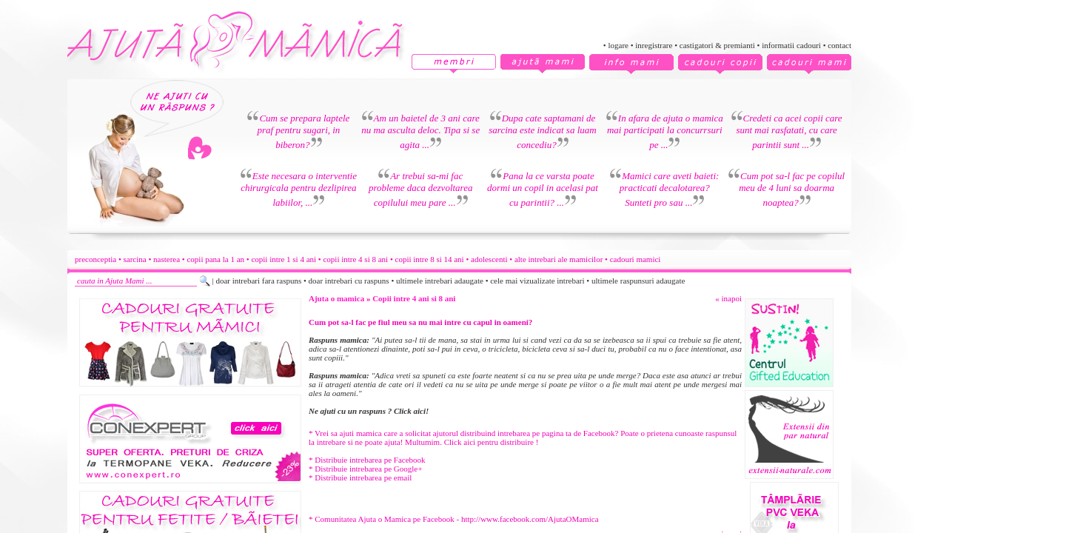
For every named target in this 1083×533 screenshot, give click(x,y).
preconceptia (95, 259)
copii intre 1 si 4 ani (283, 259)
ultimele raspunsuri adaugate (638, 280)
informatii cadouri (791, 45)
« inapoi (728, 298)
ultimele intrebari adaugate (439, 280)
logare (618, 45)
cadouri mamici (635, 259)
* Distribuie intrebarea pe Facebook (367, 459)
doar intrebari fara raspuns (258, 280)
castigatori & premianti (717, 45)
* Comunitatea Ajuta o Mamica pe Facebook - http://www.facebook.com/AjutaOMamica (454, 518)
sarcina (135, 259)
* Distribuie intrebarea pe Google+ (365, 468)
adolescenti (489, 259)
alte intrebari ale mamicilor (558, 259)
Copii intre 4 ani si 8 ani (413, 298)
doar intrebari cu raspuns (349, 280)
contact (839, 45)
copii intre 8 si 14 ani (429, 259)
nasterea (166, 259)
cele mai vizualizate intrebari (537, 280)
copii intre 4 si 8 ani (355, 259)
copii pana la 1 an (215, 259)
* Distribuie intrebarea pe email (360, 477)
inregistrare (653, 45)
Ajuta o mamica (336, 298)
